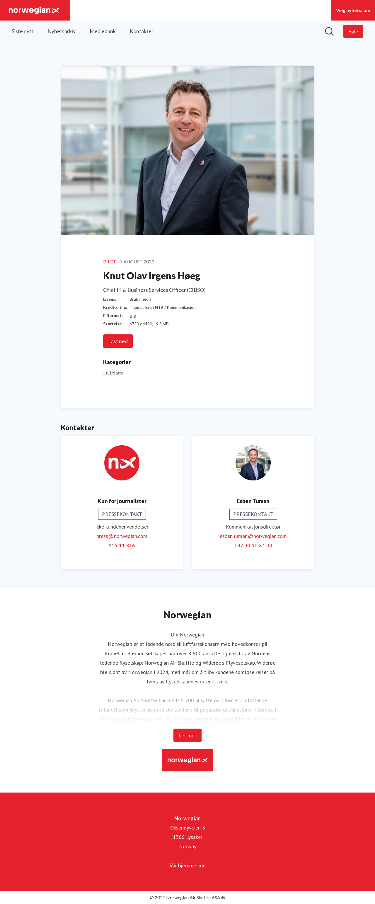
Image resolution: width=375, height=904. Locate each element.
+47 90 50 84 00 (253, 545)
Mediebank (103, 31)
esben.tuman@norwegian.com (253, 536)
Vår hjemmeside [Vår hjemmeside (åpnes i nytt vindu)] (187, 865)
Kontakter (142, 31)
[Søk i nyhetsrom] (329, 31)
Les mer (187, 735)
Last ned (118, 341)
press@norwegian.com (121, 536)
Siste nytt (22, 31)
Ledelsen (113, 372)
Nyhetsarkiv (61, 31)
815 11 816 (122, 545)
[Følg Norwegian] (353, 31)
